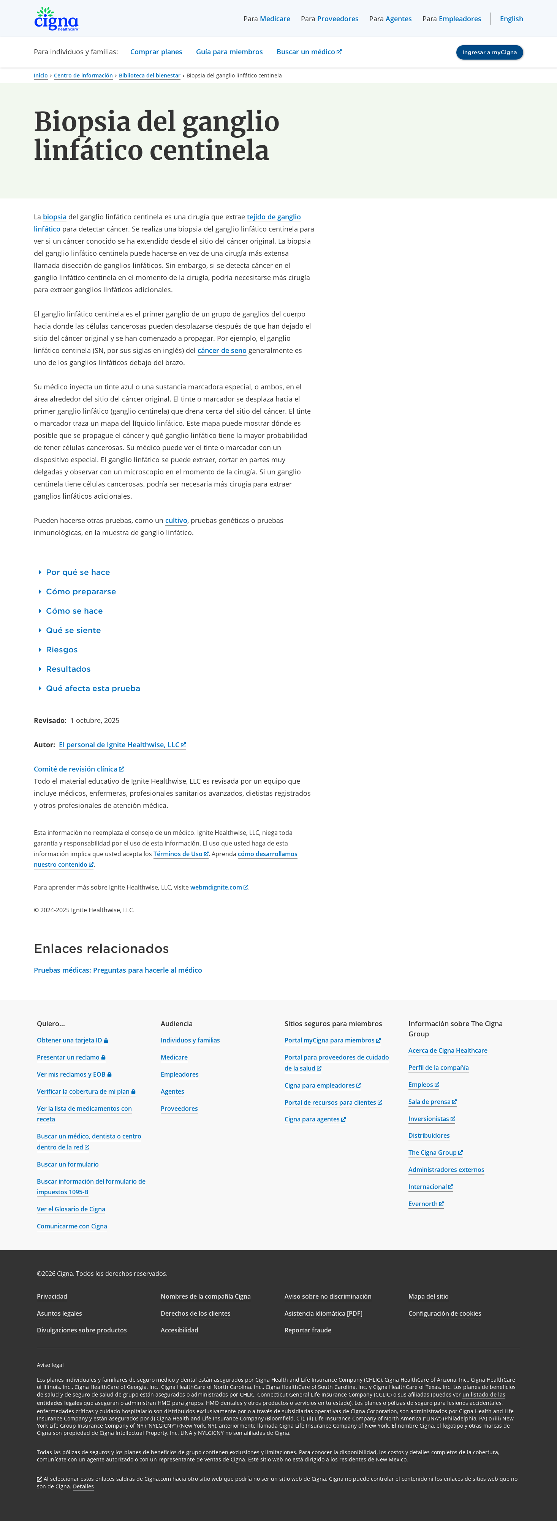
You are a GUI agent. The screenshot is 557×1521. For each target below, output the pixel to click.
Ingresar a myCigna (489, 52)
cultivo (176, 520)
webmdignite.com (219, 887)
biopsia (54, 216)
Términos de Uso (181, 854)
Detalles (83, 1486)
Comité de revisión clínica (79, 768)
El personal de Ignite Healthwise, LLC (122, 744)
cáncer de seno (222, 350)
